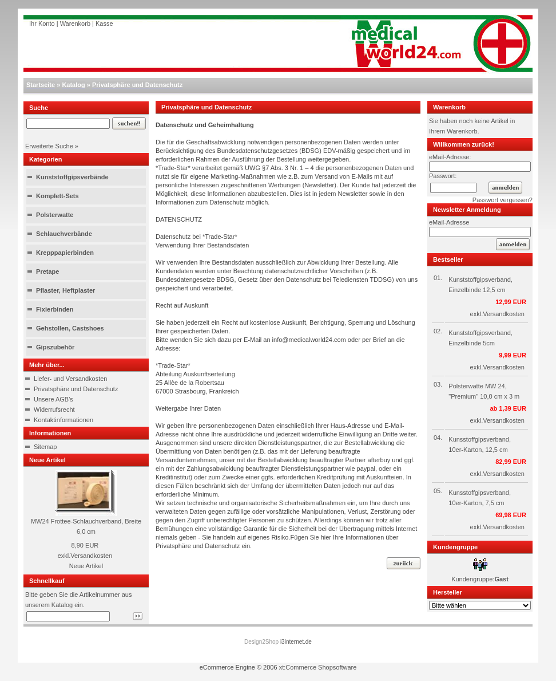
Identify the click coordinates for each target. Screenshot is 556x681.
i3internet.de (296, 642)
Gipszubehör (55, 347)
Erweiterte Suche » (51, 146)
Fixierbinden (54, 309)
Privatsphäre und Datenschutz (137, 84)
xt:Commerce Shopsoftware (318, 667)
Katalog (73, 84)
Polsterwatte (54, 214)
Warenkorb (75, 23)
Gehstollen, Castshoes (70, 328)
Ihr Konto (42, 23)
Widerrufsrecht (54, 409)
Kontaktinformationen (63, 419)
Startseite (40, 84)
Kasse (104, 23)
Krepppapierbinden (65, 252)
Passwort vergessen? (502, 199)
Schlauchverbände (64, 233)
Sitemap (45, 446)
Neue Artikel (86, 565)
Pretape (47, 271)
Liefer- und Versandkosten (70, 378)
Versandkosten (91, 555)
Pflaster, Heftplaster (65, 290)
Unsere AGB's (53, 399)
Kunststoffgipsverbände (72, 177)
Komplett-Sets (57, 195)
